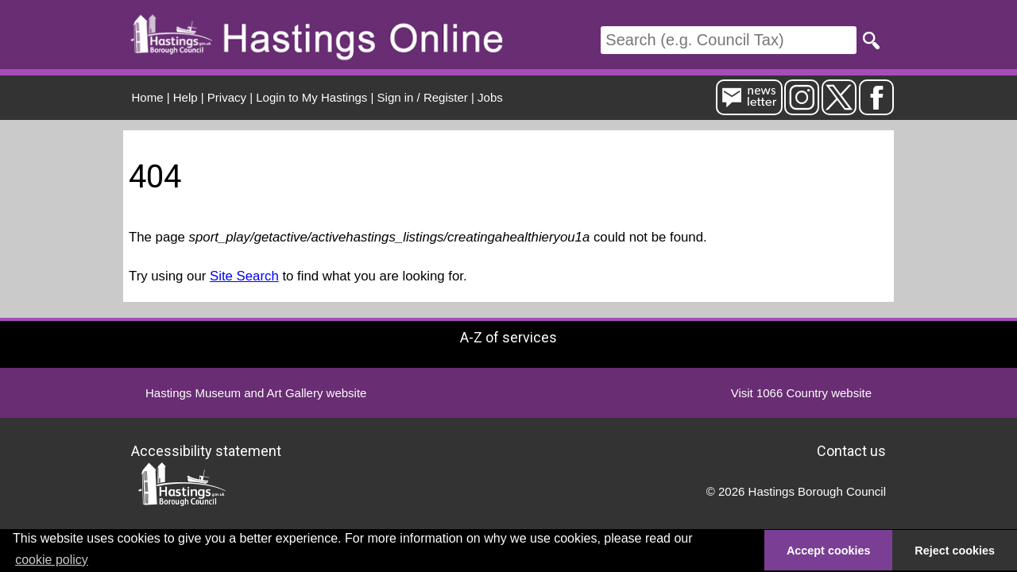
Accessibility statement (206, 451)
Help (185, 97)
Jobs (490, 97)
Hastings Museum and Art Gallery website (255, 393)
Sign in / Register (422, 97)
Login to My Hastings (311, 97)
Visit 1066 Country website (801, 393)
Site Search (244, 276)
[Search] (729, 40)
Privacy (226, 97)
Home (148, 97)
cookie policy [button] (51, 559)
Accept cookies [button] (829, 550)
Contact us (851, 451)
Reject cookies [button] (955, 550)
